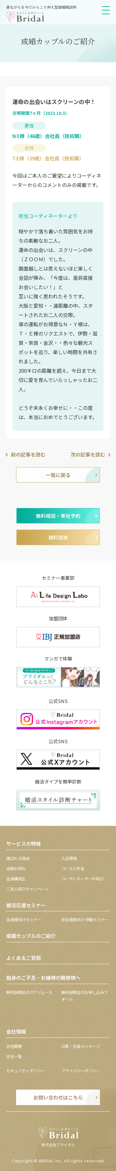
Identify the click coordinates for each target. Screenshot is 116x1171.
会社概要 (14, 1046)
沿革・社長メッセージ (80, 1046)
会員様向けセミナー (23, 919)
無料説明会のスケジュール (29, 992)
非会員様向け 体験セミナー (85, 919)
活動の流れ (16, 868)
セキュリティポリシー (25, 1070)
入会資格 (69, 858)
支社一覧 (14, 1056)
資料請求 (58, 537)
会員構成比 (16, 879)
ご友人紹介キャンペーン (27, 889)
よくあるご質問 (23, 957)
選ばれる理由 (18, 858)
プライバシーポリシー (80, 1070)
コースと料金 (72, 868)
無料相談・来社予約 (58, 515)
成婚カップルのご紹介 (31, 935)
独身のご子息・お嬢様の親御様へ (43, 977)
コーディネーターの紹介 (82, 879)
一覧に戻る (58, 475)
